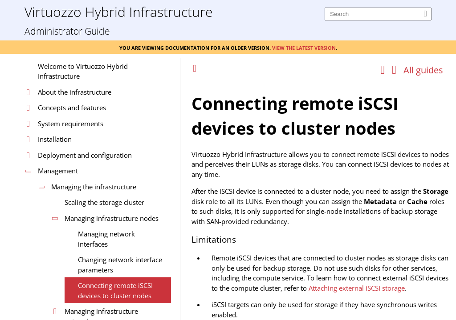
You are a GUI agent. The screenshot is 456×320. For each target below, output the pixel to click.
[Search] (378, 14)
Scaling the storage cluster (104, 202)
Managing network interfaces (106, 238)
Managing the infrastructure (93, 186)
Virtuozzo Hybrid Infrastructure (118, 11)
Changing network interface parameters (120, 264)
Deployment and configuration (85, 155)
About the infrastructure (74, 92)
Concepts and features (72, 107)
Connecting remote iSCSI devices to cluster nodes (115, 290)
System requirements (70, 123)
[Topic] (321, 199)
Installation (55, 139)
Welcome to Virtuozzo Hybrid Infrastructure (83, 71)
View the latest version (304, 47)
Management (58, 170)
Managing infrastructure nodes (112, 218)
